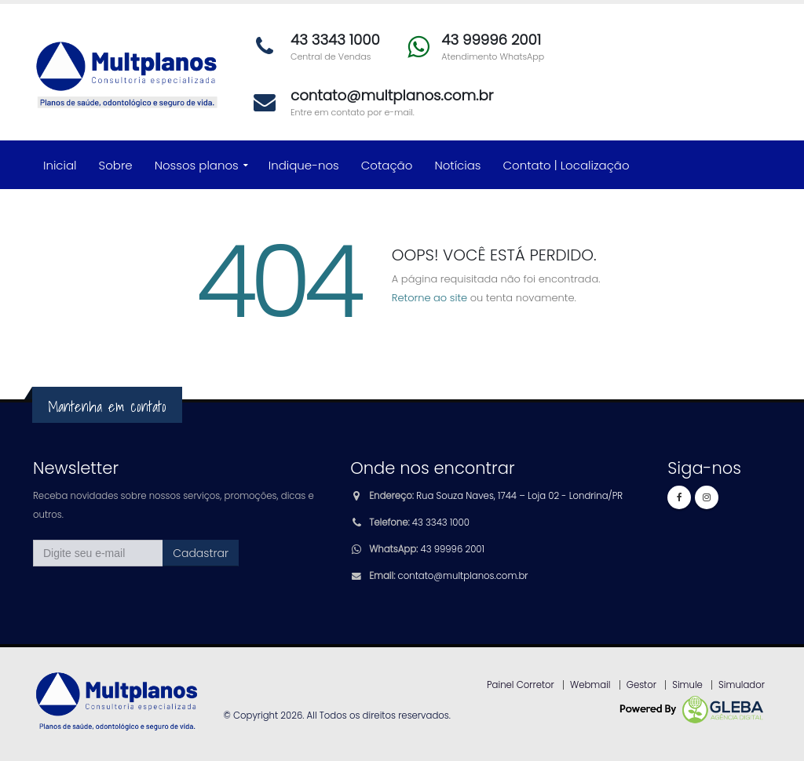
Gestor (641, 685)
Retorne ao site (429, 297)
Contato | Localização (566, 165)
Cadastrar (200, 553)
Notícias (457, 165)
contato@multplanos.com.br (463, 576)
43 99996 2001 (452, 549)
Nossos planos (197, 165)
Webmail (590, 685)
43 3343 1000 (441, 522)
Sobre (116, 165)
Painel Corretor (520, 685)
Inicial (60, 165)
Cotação (387, 165)
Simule (687, 685)
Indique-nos (304, 165)
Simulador (741, 685)
